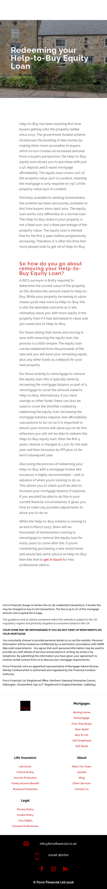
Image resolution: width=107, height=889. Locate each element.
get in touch (53, 559)
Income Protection (25, 777)
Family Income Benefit (25, 783)
